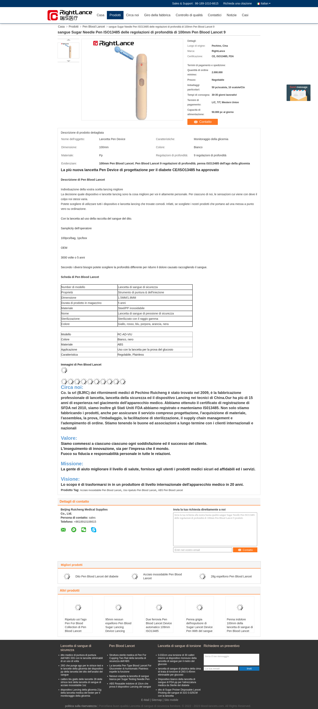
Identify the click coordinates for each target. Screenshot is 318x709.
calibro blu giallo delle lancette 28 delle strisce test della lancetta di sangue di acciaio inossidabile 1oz (81, 682)
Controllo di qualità (189, 15)
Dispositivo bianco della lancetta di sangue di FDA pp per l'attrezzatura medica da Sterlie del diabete (177, 682)
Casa (100, 15)
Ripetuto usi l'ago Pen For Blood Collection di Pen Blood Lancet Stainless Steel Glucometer (76, 629)
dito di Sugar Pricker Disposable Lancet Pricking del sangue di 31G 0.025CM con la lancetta (179, 692)
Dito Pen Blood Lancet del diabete (96, 576)
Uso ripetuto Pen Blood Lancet (139, 490)
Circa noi (132, 15)
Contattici (214, 15)
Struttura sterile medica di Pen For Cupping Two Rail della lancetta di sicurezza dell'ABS (127, 658)
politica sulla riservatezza (81, 706)
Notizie (232, 15)
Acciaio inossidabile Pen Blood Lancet (100, 490)
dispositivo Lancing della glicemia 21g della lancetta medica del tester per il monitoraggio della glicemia (81, 692)
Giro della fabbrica (157, 15)
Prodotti (115, 15)
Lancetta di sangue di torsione (179, 646)
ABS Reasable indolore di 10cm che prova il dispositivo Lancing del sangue (130, 685)
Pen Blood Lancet (94, 26)
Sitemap (156, 699)
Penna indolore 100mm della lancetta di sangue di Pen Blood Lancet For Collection (240, 627)
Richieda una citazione (237, 3)
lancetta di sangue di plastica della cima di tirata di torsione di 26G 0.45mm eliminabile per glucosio (179, 671)
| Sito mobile (170, 699)
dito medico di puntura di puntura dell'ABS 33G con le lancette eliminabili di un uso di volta (82, 658)
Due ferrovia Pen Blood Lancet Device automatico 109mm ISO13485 (159, 625)
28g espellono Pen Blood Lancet (231, 576)
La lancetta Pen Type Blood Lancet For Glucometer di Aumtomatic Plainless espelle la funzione (130, 668)
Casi (245, 15)
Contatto (205, 121)
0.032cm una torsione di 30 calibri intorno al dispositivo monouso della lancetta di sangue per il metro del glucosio (177, 660)
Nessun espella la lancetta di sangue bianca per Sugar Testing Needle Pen (129, 678)
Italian (266, 3)
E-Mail (145, 699)
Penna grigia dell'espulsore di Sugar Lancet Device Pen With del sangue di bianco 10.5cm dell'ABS (199, 629)
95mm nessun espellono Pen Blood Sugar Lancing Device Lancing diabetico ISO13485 (118, 627)
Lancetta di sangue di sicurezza (75, 648)
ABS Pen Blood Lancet (170, 490)
